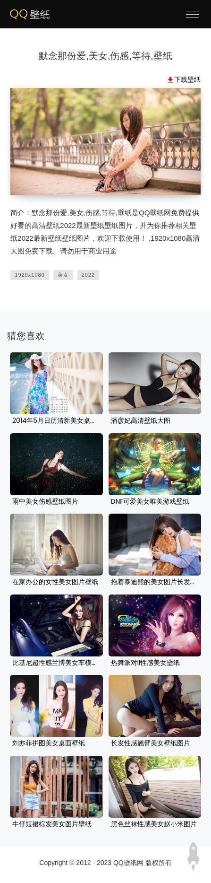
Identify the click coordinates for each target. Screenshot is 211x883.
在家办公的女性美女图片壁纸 (55, 582)
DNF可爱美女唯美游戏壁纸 (150, 502)
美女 (63, 275)
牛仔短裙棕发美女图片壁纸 (52, 824)
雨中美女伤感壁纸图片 (45, 502)
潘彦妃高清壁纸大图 (140, 421)
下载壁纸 (187, 79)
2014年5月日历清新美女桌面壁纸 (56, 421)
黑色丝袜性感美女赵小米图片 (154, 824)
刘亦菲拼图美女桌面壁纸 (48, 743)
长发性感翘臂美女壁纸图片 (150, 743)
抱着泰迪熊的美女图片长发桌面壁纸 (155, 582)
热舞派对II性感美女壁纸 (145, 663)
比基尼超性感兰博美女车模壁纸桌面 (56, 663)
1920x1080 (29, 275)
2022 (88, 275)
